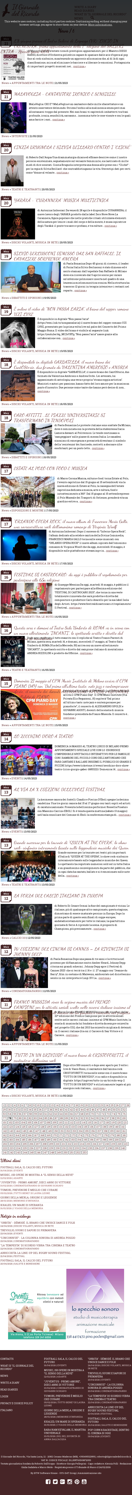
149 (50, 1131)
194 (79, 1139)
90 (71, 1118)
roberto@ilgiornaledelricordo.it (114, 1456)
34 (29, 1109)
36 (40, 1109)
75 (118, 1114)
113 (77, 1122)
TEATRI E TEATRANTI (26, 189)
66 (71, 1114)
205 (25, 1144)
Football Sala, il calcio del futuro (26, 1260)
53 (4, 1114)
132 (67, 1126)
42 (71, 1109)
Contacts (7, 1358)
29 (4, 1109)
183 (11, 1139)
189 (48, 1139)
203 (11, 1144)
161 (124, 1131)
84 (40, 1118)
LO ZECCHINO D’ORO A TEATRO (43, 736)
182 (5, 1139)
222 (5, 1148)
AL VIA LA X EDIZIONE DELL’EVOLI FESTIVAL (59, 789)
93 (87, 1118)
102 (11, 1122)
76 (124, 1114)
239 (116, 1148)
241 (5, 1152)
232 (70, 1148)
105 (29, 1122)
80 (20, 1118)
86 (51, 1118)
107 (42, 1122)
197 (98, 1139)
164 (17, 1135)
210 (57, 1144)
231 (64, 1148)
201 (123, 1139)
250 (65, 1152)
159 (112, 1131)
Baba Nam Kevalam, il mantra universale (66, 1434)
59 (35, 1114)
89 (66, 1118)
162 (5, 1135)
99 (118, 1118)
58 (30, 1114)
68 (82, 1114)
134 (79, 1126)
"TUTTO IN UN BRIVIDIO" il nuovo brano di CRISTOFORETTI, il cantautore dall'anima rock (71, 1057)
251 (72, 1152)
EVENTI (17, 778)
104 (23, 1122)
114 (83, 1122)
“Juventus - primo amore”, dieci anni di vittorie (66, 1184)
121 (125, 1122)
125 (23, 1126)
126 (30, 1126)
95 (97, 1118)
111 (66, 1122)
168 (42, 1135)
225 (25, 1148)
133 (73, 1126)
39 (55, 1109)
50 (114, 1109)
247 (45, 1152)
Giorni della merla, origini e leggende (66, 1413)
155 (87, 1131)
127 (36, 1126)
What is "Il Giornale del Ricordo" (17, 1367)
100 (124, 1118)
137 (98, 1126)
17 (71, 1105)
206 (31, 1144)
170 (55, 1135)
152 (68, 1131)
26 (117, 1105)
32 (19, 1109)
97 (107, 1118)
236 (97, 1148)
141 (123, 1126)
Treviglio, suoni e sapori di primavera (28, 1230)
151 (62, 1131)
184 (17, 1139)
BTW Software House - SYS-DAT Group (55, 1473)
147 (37, 1131)
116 (95, 1122)
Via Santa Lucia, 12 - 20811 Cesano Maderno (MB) (52, 1456)
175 (86, 1135)
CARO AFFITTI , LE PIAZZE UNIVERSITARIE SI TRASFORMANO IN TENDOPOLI (59, 417)
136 (92, 1126)
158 (105, 1131)
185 (23, 1139)
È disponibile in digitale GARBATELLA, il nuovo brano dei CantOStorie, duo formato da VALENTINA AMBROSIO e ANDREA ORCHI (64, 367)
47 (98, 1109)
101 (4, 1122)
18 (76, 1105)
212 (69, 1144)
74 (113, 1114)
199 (110, 1139)
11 (43, 1105)
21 (91, 1105)
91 (77, 1118)
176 (93, 1135)
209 (51, 1144)
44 (82, 1109)
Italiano (6, 1410)
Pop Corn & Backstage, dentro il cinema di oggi (109, 1433)
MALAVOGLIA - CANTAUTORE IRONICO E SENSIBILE (65, 94)
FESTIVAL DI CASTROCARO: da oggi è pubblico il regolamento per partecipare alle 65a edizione (70, 577)
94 (92, 1118)
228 (44, 1148)
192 (67, 1139)
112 (71, 1122)
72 (102, 1114)
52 (124, 1109)
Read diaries (9, 1389)
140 (117, 1126)
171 (61, 1135)
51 (119, 1109)
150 (56, 1131)
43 (76, 1109)
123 (11, 1126)
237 (103, 1148)
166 (30, 1135)
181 (124, 1135)
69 (87, 1114)
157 (99, 1131)
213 (76, 1144)
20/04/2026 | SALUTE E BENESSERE (20, 1263)
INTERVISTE (20, 136)
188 (42, 1139)
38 (50, 1109)
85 (46, 1118)
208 (44, 1144)
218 (107, 1144)
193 (73, 1139)
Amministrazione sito (89, 1473)
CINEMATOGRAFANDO (27, 991)
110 (60, 1122)
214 (82, 1144)
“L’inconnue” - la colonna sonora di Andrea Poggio (37, 1237)
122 (5, 1126)
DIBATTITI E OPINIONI (26, 297)
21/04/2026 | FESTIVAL (12, 1256)
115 (89, 1122)
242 (11, 1152)
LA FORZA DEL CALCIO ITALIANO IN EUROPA (58, 895)
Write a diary (9, 1382)
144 (18, 1131)
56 (20, 1114)
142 (5, 1131)
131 (60, 1126)
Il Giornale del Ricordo (13, 1456)
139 (110, 1126)
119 (113, 1122)
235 (90, 1148)
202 (5, 1144)
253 (84, 1152)
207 (38, 1144)
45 (87, 1109)
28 (127, 1105)
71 (97, 1114)
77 (4, 1118)
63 (55, 1114)
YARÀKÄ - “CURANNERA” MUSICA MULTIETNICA (61, 200)
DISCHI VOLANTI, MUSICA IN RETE (35, 242)
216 (94, 1144)
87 (56, 1118)
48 (103, 1109)
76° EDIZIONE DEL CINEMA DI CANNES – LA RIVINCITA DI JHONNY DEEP (71, 951)
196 (92, 1139)
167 (36, 1135)
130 (55, 1126)
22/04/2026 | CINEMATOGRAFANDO (19, 1248)
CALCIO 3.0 (19, 937)
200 (117, 1139)
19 (81, 1105)
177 (99, 1135)
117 (101, 1122)
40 (61, 1109)
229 (51, 1148)
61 (46, 1114)
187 (36, 1139)
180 (118, 1135)
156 (93, 1131)
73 (108, 1114)
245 (32, 1152)
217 (101, 1144)
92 (81, 1118)
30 (9, 1109)
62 (50, 1114)
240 (123, 1148)
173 (73, 1135)
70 (92, 1114)
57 (25, 1114)
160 (118, 1131)
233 (77, 1148)
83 (35, 1118)
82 (30, 1118)
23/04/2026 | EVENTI (11, 1233)
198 (104, 1139)
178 (106, 1135)
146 (30, 1131)
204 (18, 1144)
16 (67, 1105)
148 (43, 1131)
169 (48, 1135)
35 (35, 1109)
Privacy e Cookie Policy (16, 1403)
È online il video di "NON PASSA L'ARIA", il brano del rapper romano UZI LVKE (71, 311)
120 (119, 1122)
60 (40, 1114)
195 (85, 1139)
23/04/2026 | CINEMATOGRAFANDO (19, 1241)
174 (80, 1135)
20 (86, 1105)
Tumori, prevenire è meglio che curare (66, 1400)
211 (63, 1144)
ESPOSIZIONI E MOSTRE (27, 510)
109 (54, 1122)
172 (67, 1135)
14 (57, 1105)
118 (107, 1122)
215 (88, 1144)
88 (61, 1118)
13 (52, 1105)
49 (109, 1109)
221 (126, 1144)
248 (52, 1152)
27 (122, 1105)
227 (38, 1148)
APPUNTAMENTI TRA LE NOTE (32, 83)
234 (83, 1148)
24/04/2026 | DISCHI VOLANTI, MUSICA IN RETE (27, 1225)
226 (31, 1148)
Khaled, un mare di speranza (66, 1423)
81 (25, 1118)
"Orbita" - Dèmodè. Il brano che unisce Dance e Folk (37, 1222)
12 (47, 1105)
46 (92, 1109)
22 (96, 1105)
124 (17, 1126)
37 (45, 1109)
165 (23, 1135)
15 (62, 1105)
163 (11, 1135)
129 (48, 1126)
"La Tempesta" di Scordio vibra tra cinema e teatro (37, 1245)
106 (35, 1122)
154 (80, 1131)
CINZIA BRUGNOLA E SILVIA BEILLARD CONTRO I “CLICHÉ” (72, 147)
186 (30, 1139)
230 (58, 1148)
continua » (79, 66)
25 (112, 1105)
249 (59, 1152)
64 (61, 1114)
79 (15, 1118)
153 (74, 1131)
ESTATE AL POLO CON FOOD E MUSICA (50, 468)
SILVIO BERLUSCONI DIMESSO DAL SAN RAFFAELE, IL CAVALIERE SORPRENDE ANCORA (67, 256)
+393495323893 (87, 1456)
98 (113, 1118)
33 (24, 1109)
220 (119, 1144)
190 (55, 1139)
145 (24, 1131)
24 (106, 1105)
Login (4, 1396)
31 (14, 1109)
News (5, 83)
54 (9, 1114)
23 (101, 1105)
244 (25, 1152)
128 (42, 1126)
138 (104, 1126)
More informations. (100, 24)
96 (102, 1118)
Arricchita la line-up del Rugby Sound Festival (35, 1253)
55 (14, 1114)
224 (18, 1148)
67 (76, 1114)
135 (85, 1126)
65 (66, 1114)
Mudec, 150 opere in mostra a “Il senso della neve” (66, 1176)
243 (18, 1152)
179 (112, 1135)
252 (78, 1152)
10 (38, 1105)
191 (60, 1139)
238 (110, 1148)
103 (17, 1122)
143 (11, 1131)
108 (48, 1122)
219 (113, 1144)
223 (11, 1148)
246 (38, 1152)
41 (66, 1109)
